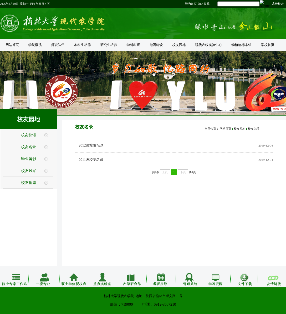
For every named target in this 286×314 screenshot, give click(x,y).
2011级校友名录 (91, 160)
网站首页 (12, 45)
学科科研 (133, 45)
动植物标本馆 (241, 45)
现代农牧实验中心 (208, 45)
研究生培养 (108, 45)
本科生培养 (82, 45)
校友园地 (179, 45)
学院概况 (35, 45)
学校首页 (267, 45)
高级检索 (278, 3)
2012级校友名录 (91, 145)
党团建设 (156, 45)
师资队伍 (58, 45)
